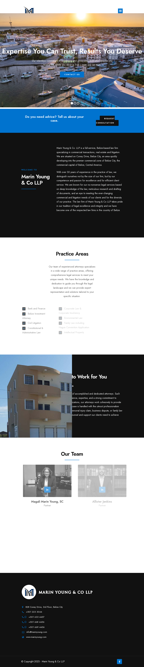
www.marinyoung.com (36, 637)
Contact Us (72, 78)
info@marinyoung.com (36, 632)
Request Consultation (105, 120)
